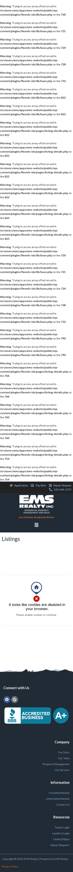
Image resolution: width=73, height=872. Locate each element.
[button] (36, 525)
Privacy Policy (10, 866)
